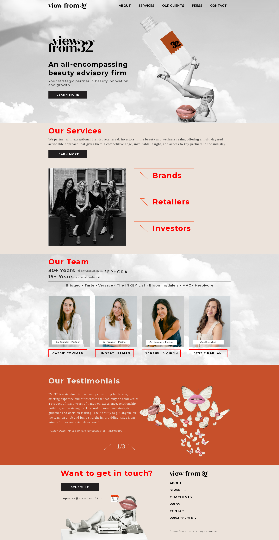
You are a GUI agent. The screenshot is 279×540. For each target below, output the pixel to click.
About (176, 483)
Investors (171, 228)
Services (178, 490)
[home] (81, 6)
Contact (178, 511)
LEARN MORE (68, 154)
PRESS (197, 6)
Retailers (171, 202)
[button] (107, 447)
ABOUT (125, 6)
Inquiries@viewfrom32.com (84, 498)
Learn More (68, 94)
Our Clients (181, 497)
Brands (167, 175)
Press (175, 504)
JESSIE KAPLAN (208, 353)
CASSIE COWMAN (68, 353)
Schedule (80, 487)
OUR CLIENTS (173, 6)
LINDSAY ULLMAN (114, 353)
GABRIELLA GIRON (161, 353)
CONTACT (218, 6)
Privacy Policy (183, 518)
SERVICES (146, 6)
